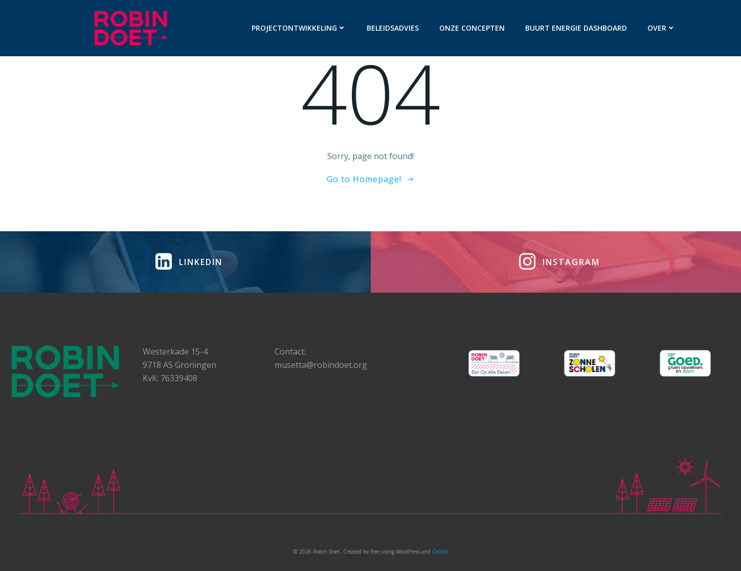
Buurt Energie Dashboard (576, 28)
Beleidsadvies (393, 28)
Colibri (440, 551)
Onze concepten (472, 28)
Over (661, 28)
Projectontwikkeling (299, 28)
